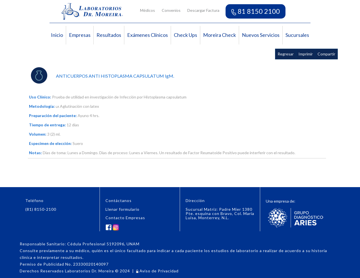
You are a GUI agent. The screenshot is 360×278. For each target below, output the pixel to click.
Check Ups (185, 35)
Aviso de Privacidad (157, 270)
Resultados (108, 35)
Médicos (147, 10)
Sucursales (297, 35)
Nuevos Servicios (261, 35)
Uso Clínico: (40, 97)
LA (57, 106)
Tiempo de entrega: (47, 124)
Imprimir (305, 53)
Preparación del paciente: (53, 115)
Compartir (326, 53)
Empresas (80, 35)
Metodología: (42, 106)
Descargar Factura (203, 10)
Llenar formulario (122, 209)
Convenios (171, 10)
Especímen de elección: (50, 143)
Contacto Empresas (125, 217)
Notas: (35, 152)
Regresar (286, 53)
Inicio (57, 35)
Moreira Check (219, 35)
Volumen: (37, 134)
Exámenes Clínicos (147, 35)
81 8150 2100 (255, 11)
